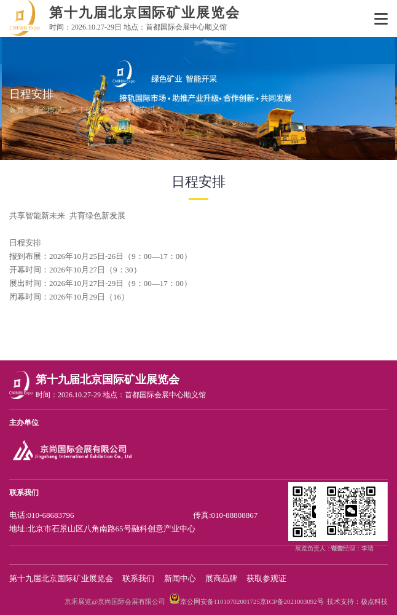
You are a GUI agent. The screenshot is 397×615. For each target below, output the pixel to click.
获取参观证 (266, 578)
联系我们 (138, 578)
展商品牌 (221, 578)
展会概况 (47, 110)
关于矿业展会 (93, 110)
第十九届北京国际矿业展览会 (61, 578)
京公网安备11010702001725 (220, 601)
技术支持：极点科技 (357, 601)
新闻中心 (180, 578)
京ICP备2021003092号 (292, 601)
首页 (16, 110)
